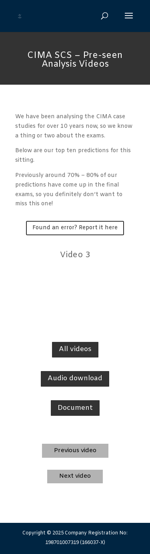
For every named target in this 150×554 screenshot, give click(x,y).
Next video (75, 476)
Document (75, 408)
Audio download (75, 378)
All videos (75, 349)
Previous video (75, 451)
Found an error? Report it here (75, 228)
